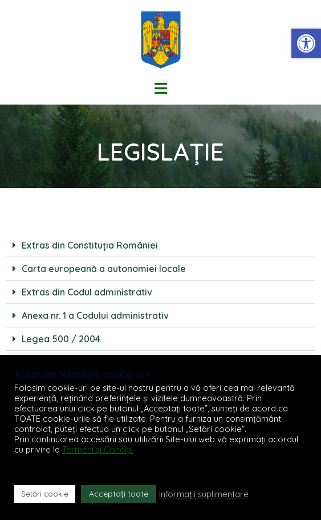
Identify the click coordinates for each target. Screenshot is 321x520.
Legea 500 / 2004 (61, 339)
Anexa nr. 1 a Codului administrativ (95, 315)
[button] (306, 43)
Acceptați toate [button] (118, 494)
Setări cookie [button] (44, 493)
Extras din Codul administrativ (87, 292)
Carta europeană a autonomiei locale (104, 268)
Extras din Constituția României (90, 245)
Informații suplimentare (204, 494)
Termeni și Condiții (97, 449)
